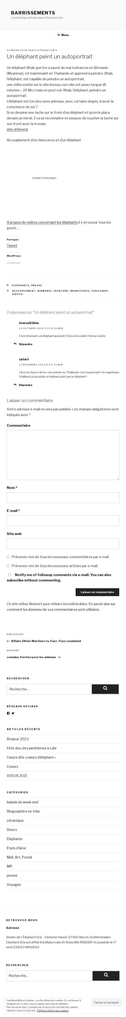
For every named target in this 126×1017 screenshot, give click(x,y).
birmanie (44, 291)
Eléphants (21, 285)
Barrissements (33, 13)
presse (37, 285)
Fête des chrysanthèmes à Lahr (32, 748)
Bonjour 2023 (18, 739)
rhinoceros (80, 291)
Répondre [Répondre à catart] (25, 385)
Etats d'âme (16, 848)
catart (24, 359)
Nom (12, 488)
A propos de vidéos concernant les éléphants (42, 222)
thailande (99, 291)
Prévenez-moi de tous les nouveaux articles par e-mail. (55, 566)
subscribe (15, 580)
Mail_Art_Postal (19, 857)
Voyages (14, 885)
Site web (14, 534)
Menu (63, 35)
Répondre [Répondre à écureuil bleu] (25, 344)
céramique (15, 820)
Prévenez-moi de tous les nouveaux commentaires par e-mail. (60, 557)
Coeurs (12, 767)
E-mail (13, 511)
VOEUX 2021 (17, 776)
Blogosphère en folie (23, 811)
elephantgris (46, 50)
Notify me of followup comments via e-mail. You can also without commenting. (59, 577)
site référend (17, 129)
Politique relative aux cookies (52, 1010)
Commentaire (18, 425)
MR (9, 866)
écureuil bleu (29, 323)
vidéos (17, 294)
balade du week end (22, 802)
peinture (61, 291)
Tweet (12, 246)
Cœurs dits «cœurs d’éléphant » (31, 757)
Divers (12, 830)
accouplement (24, 291)
